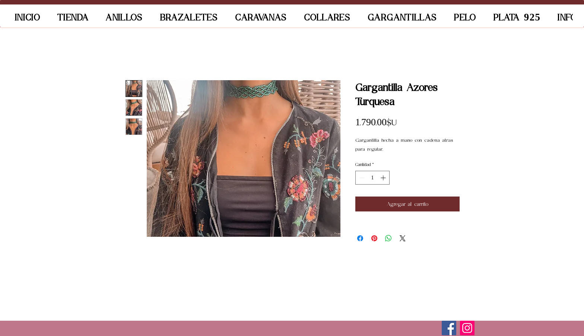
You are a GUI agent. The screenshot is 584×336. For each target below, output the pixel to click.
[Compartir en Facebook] (360, 238)
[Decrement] (361, 177)
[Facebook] (449, 328)
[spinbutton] (372, 177)
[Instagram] (467, 328)
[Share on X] (402, 238)
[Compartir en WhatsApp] (388, 238)
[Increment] (383, 177)
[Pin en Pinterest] (374, 238)
